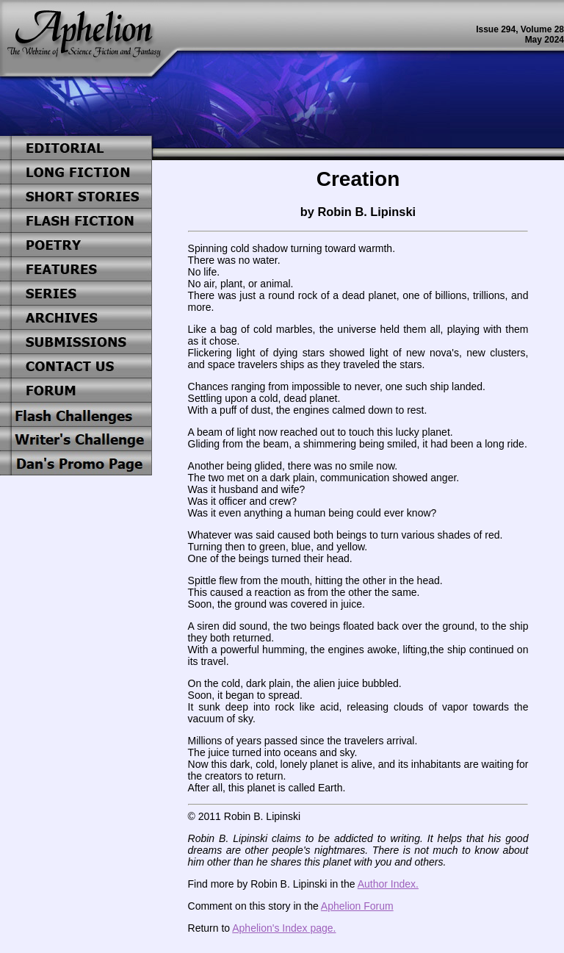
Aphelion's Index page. (284, 928)
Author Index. (388, 884)
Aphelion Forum (357, 906)
